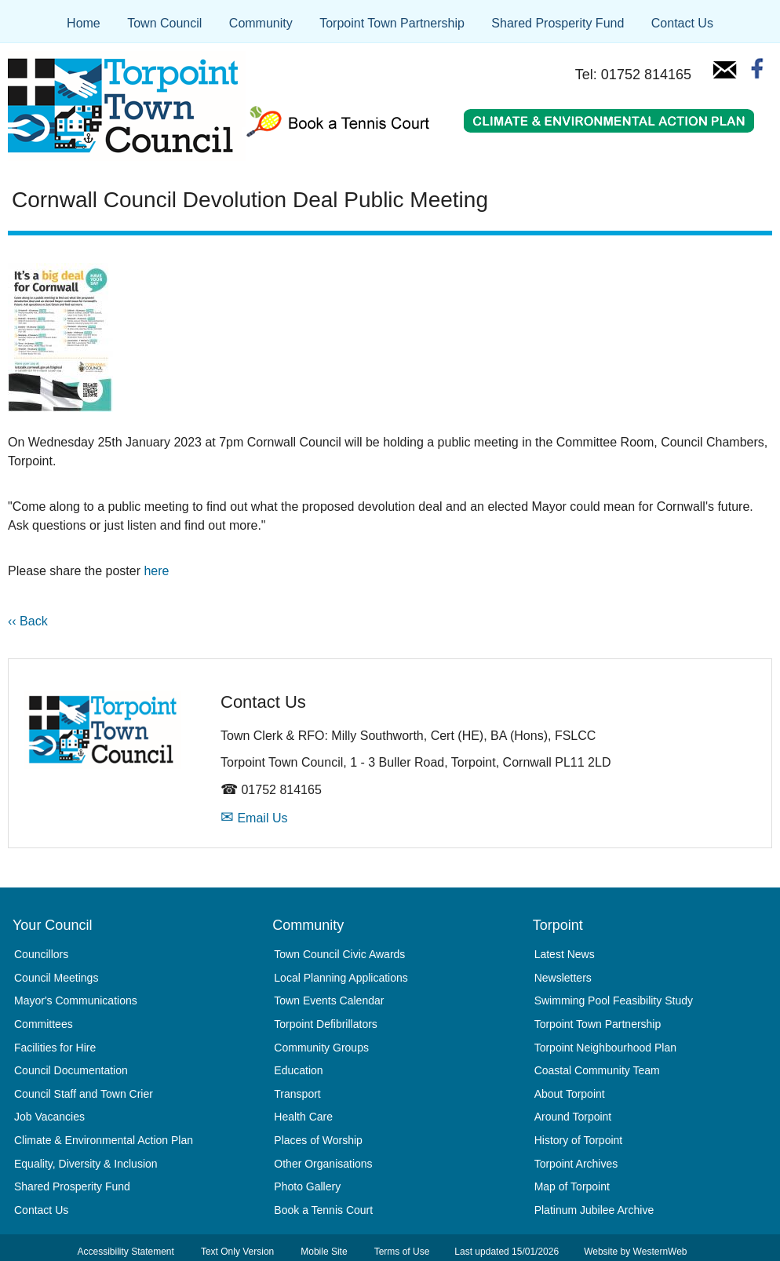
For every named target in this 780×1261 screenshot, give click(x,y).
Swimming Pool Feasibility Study (613, 1000)
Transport (297, 1094)
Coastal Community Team (597, 1070)
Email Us (254, 818)
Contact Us (682, 23)
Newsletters (563, 977)
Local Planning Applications (340, 977)
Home (83, 23)
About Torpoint (569, 1094)
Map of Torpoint (572, 1186)
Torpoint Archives (576, 1163)
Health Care (303, 1116)
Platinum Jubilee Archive (594, 1210)
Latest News (564, 954)
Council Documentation (71, 1070)
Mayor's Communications (75, 1000)
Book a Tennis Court (323, 1210)
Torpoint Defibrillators (325, 1024)
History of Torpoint (578, 1140)
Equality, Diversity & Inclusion (86, 1163)
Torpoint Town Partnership (392, 23)
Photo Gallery (307, 1186)
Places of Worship (318, 1140)
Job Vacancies (49, 1116)
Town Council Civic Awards (339, 954)
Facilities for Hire (55, 1047)
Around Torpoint (573, 1116)
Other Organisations (323, 1163)
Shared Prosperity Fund (557, 23)
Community (261, 23)
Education (298, 1070)
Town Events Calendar (329, 1000)
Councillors (41, 954)
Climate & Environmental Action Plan (103, 1140)
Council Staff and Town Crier (83, 1094)
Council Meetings (56, 977)
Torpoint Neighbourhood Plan (605, 1047)
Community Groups (321, 1047)
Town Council (164, 23)
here (156, 571)
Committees (43, 1024)
